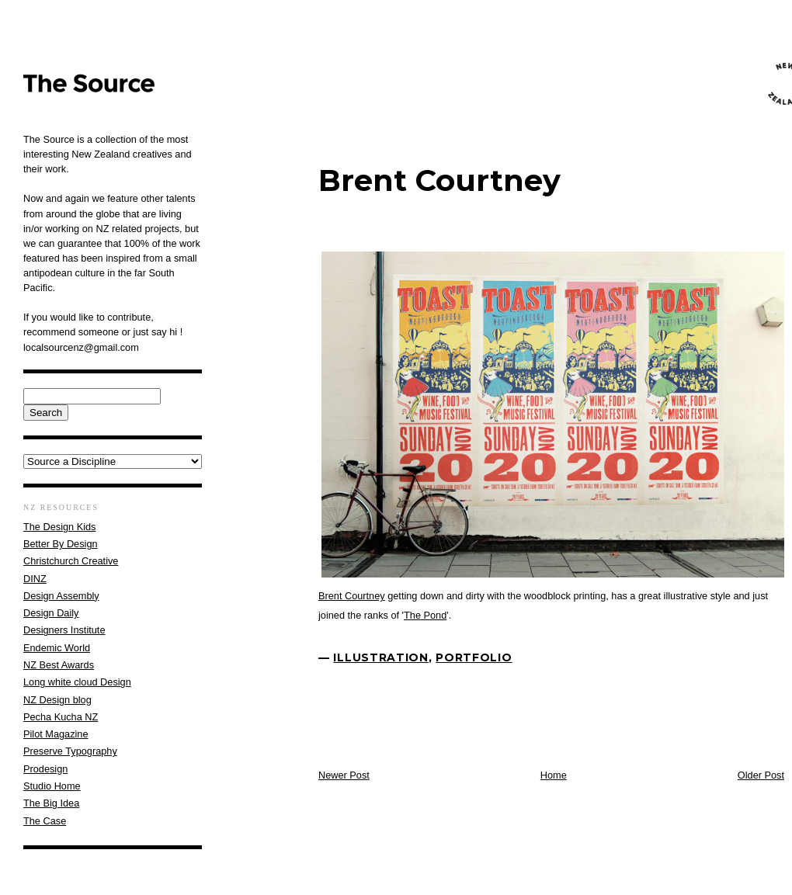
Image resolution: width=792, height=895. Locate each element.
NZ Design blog (57, 700)
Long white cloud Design (77, 682)
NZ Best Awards (58, 665)
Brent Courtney (439, 180)
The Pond (425, 615)
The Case (44, 821)
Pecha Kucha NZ (60, 717)
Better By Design (60, 544)
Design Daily (50, 613)
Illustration (380, 657)
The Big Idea (51, 803)
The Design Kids (59, 526)
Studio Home (52, 786)
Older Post (761, 775)
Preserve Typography (70, 751)
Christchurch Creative (70, 561)
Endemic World (56, 648)
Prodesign (45, 769)
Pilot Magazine (56, 734)
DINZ (35, 579)
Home (553, 775)
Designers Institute (64, 630)
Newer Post (344, 775)
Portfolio (474, 657)
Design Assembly (61, 596)
